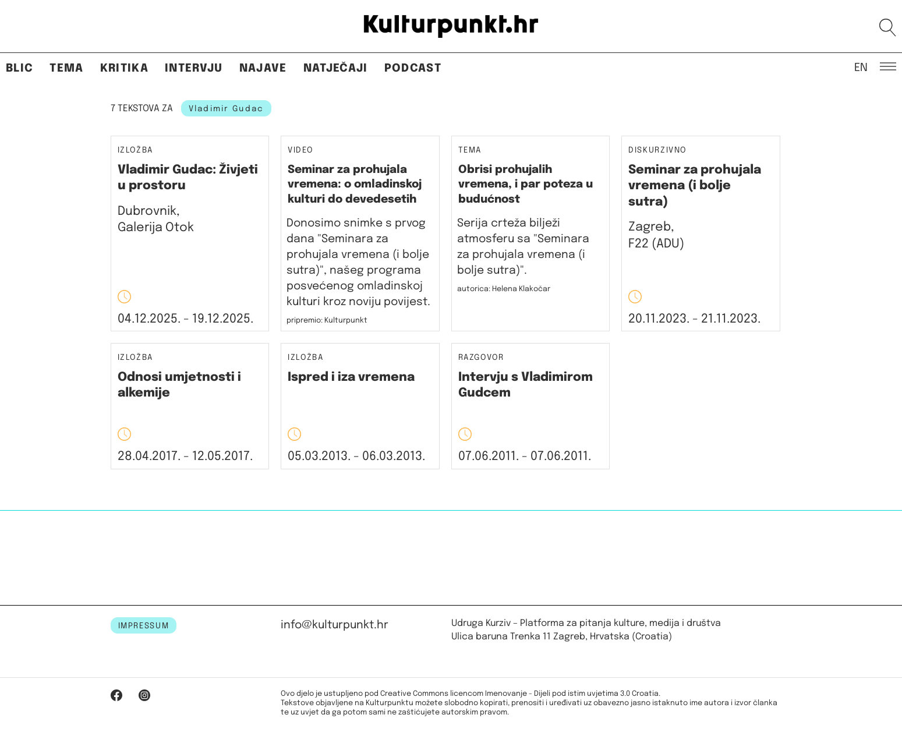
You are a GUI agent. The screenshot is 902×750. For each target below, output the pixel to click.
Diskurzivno (657, 150)
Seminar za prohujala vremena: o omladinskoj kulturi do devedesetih (355, 184)
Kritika (124, 68)
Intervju (194, 68)
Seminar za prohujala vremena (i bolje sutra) (694, 186)
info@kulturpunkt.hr (334, 625)
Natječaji (335, 68)
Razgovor (481, 358)
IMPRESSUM (143, 626)
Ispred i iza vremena (351, 377)
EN (861, 67)
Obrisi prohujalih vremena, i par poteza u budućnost (525, 184)
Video (300, 150)
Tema (66, 68)
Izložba (136, 150)
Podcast (412, 68)
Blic (19, 68)
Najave (263, 68)
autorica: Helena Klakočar (503, 289)
